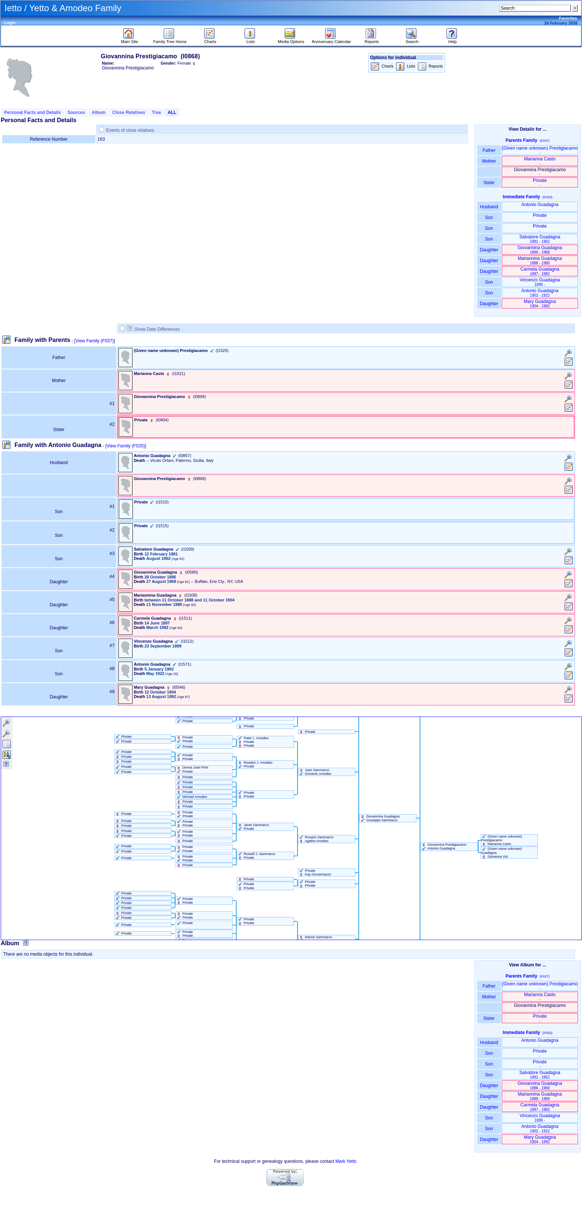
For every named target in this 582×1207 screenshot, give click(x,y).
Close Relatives (128, 112)
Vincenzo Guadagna (540, 282)
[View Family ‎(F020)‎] (125, 445)
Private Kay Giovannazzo (314, 872)
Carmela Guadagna (539, 271)
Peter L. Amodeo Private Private (253, 741)
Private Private (184, 739)
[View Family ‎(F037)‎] (94, 340)
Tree (156, 112)
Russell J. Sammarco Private (256, 855)
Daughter (489, 249)
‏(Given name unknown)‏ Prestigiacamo (540, 150)
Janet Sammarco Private (253, 827)
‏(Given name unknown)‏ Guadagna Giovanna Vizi (501, 852)
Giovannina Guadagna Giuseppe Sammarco (380, 818)
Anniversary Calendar (331, 40)
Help (453, 40)
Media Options (291, 40)
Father (489, 150)
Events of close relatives (130, 130)
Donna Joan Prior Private (192, 769)
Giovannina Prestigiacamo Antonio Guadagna (444, 846)
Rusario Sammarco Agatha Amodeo (316, 839)
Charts (210, 40)
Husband (489, 206)
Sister (489, 182)
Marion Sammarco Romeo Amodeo (315, 939)
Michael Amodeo (191, 797)
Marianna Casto (540, 161)
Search (412, 40)
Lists (251, 40)
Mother (489, 161)
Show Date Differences (153, 329)
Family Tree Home (170, 40)
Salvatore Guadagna (539, 239)
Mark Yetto (345, 1161)
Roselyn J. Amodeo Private (254, 764)
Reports (371, 40)
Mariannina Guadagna (540, 260)
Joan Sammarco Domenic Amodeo (314, 772)
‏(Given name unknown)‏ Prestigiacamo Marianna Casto (501, 840)
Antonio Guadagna (539, 206)
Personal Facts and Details (32, 112)
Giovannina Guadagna (539, 249)
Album (98, 112)
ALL (172, 112)
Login (10, 22)
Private (540, 182)
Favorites (568, 18)
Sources (76, 112)
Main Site (129, 40)
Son (489, 217)
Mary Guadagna (540, 303)
